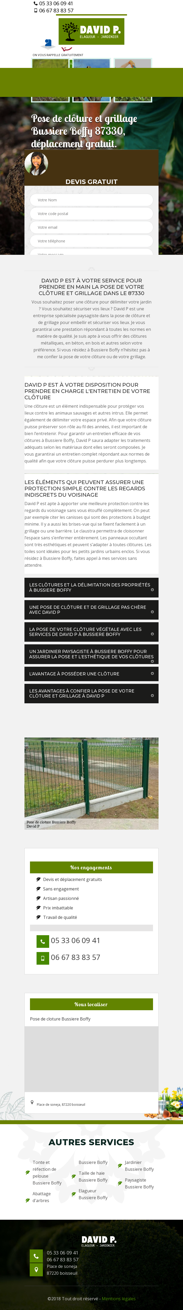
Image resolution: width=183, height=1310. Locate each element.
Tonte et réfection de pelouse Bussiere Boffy (44, 1172)
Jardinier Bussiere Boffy (136, 1165)
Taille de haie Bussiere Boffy (90, 1176)
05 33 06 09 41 (53, 3)
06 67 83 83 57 (53, 10)
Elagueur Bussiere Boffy (90, 1194)
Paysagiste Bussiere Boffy (136, 1183)
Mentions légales (119, 1299)
